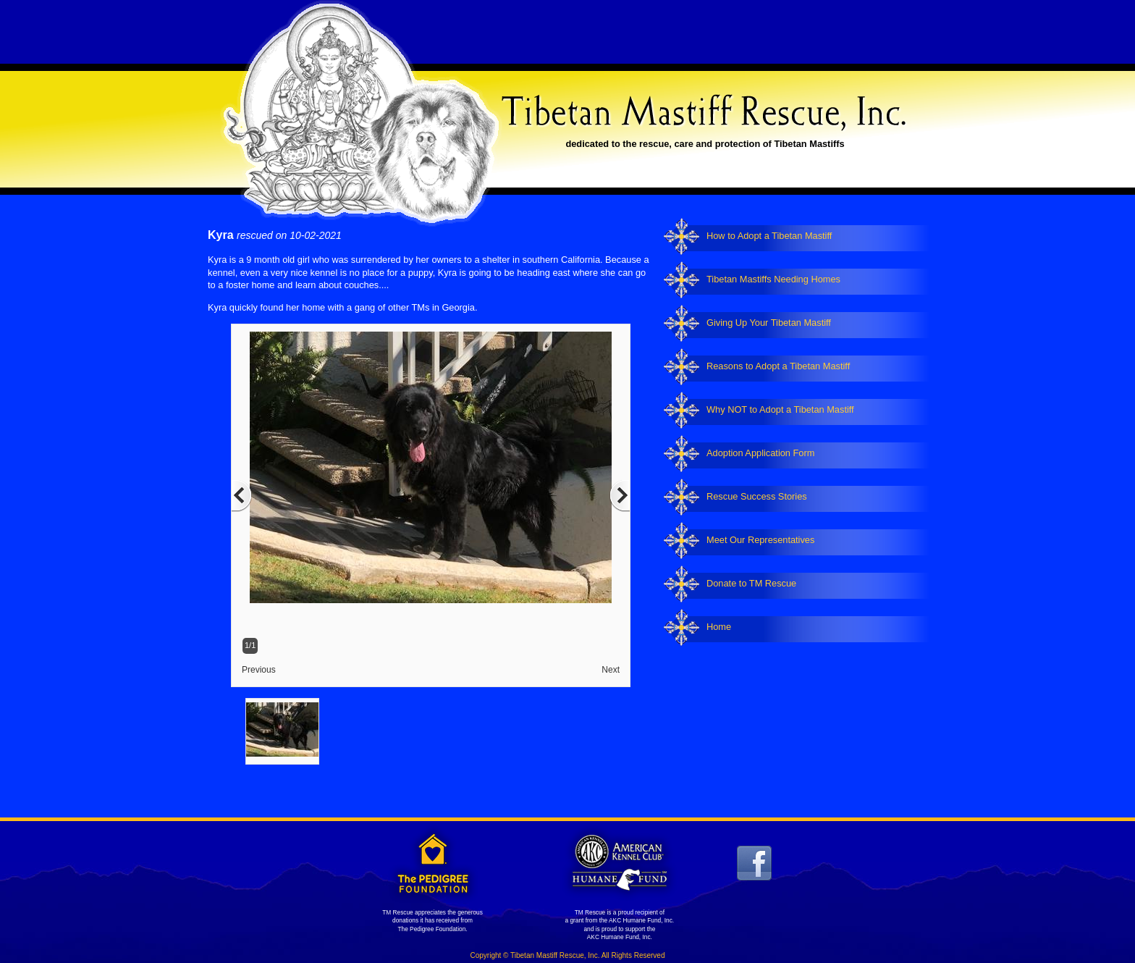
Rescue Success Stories (756, 496)
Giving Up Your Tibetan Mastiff (768, 322)
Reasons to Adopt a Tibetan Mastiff (778, 366)
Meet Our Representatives (760, 539)
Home (718, 626)
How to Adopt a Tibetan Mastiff (769, 235)
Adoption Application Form (760, 452)
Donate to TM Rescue (751, 583)
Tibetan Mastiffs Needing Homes (773, 279)
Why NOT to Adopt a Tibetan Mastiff (780, 409)
